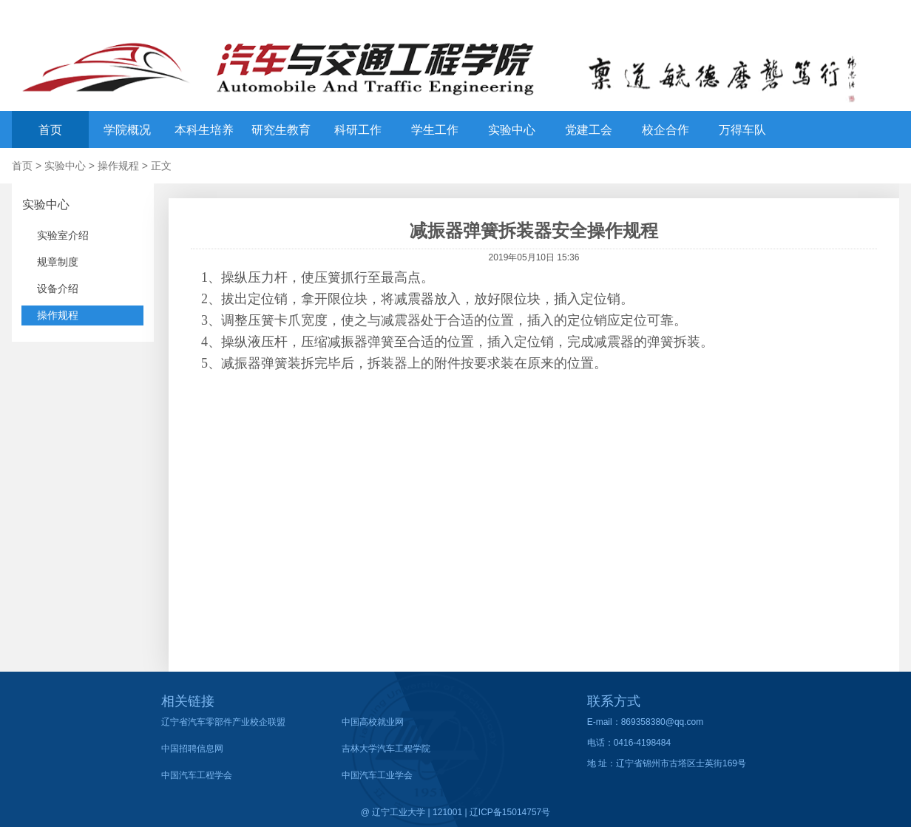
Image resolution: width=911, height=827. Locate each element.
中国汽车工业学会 (377, 775)
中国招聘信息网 (192, 748)
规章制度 (57, 262)
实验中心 (511, 130)
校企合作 (665, 130)
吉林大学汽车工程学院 (386, 748)
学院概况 (127, 130)
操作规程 (118, 166)
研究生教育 (281, 130)
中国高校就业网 (373, 722)
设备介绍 (57, 288)
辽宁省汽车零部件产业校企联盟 (223, 722)
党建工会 (588, 130)
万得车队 (742, 130)
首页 (50, 130)
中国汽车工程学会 (196, 775)
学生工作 (434, 130)
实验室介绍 (63, 235)
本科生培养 (204, 130)
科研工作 (358, 130)
